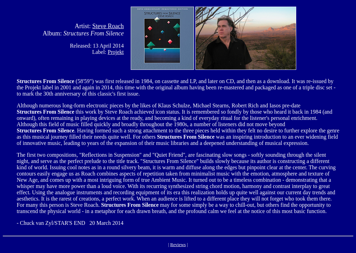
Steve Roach (108, 26)
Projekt (116, 52)
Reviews (178, 244)
